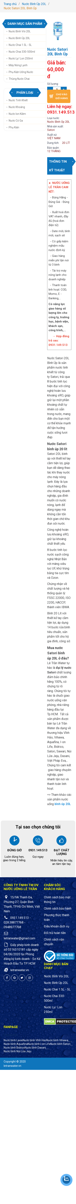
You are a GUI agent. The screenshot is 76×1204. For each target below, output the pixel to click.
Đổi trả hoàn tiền (55, 933)
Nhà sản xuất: (55, 126)
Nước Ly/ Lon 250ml (21, 58)
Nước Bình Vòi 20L (20, 31)
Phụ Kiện (14, 127)
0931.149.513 (37, 850)
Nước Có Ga (16, 120)
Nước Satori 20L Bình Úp (20, 8)
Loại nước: (53, 118)
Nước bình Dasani (35, 1047)
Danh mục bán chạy (56, 966)
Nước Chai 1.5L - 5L (20, 44)
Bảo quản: (53, 147)
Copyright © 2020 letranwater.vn (15, 1064)
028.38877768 (13, 922)
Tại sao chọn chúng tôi (38, 827)
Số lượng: (53, 83)
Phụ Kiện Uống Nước (21, 72)
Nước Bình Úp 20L (34, 4)
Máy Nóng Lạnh (18, 65)
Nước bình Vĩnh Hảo (34, 1040)
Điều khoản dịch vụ (56, 926)
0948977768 (12, 927)
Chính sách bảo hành (57, 908)
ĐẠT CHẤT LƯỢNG (61, 852)
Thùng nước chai (19, 78)
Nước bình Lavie (13, 1040)
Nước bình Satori (60, 1043)
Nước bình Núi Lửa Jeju (17, 1051)
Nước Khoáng (17, 107)
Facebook (10, 1035)
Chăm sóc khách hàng (54, 887)
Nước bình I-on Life (39, 1043)
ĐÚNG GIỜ (14, 850)
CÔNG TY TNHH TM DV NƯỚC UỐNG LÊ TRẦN (21, 887)
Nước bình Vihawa (57, 1040)
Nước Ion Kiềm (17, 113)
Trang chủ (10, 4)
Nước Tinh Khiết (18, 100)
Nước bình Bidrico (14, 1047)
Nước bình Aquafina (16, 1043)
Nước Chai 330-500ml (22, 51)
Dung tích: (53, 142)
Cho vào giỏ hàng (59, 96)
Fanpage (11, 1027)
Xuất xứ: (52, 134)
